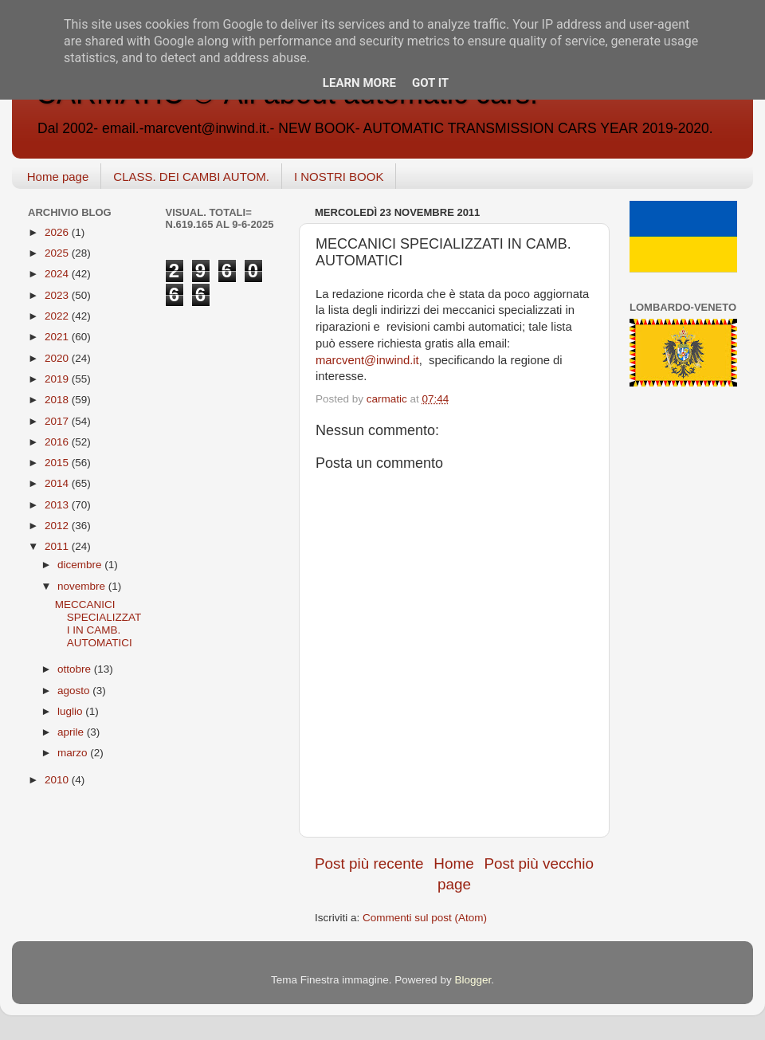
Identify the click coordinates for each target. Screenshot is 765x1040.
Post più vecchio (539, 863)
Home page (58, 176)
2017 (58, 421)
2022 (58, 316)
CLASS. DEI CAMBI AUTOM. (191, 176)
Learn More (359, 83)
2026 (58, 232)
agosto (74, 691)
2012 (58, 526)
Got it (430, 83)
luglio (71, 711)
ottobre (75, 669)
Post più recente (369, 863)
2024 (58, 274)
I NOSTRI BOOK (339, 176)
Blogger (472, 980)
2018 (58, 400)
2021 (58, 337)
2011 (58, 546)
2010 (58, 780)
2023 (58, 295)
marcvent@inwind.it (367, 360)
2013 (58, 505)
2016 (58, 442)
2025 (58, 253)
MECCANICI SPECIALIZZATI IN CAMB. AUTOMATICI (98, 624)
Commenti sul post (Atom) (425, 918)
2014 (58, 483)
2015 (58, 463)
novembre (82, 586)
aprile (72, 732)
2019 (58, 379)
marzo (73, 753)
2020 (58, 358)
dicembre (80, 565)
